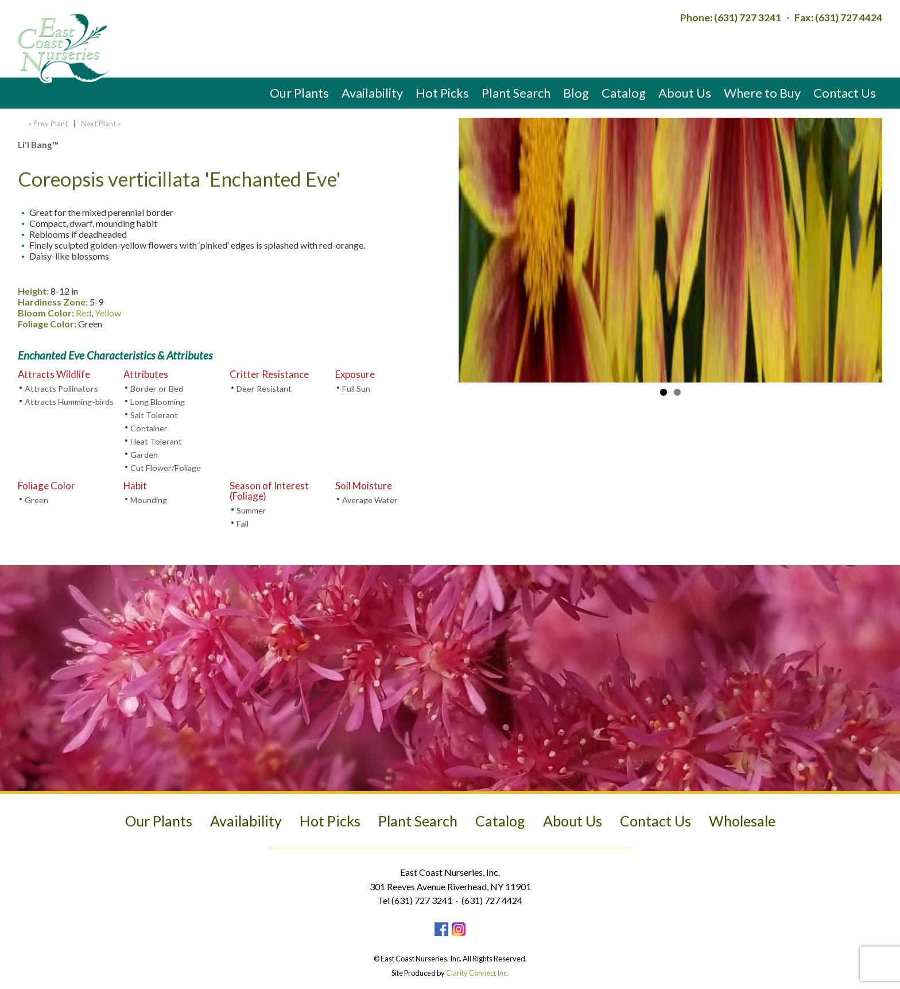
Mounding (148, 500)
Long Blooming (157, 402)
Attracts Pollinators (61, 388)
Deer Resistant (264, 388)
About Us (684, 93)
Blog (576, 93)
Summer (251, 510)
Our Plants (299, 93)
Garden (144, 454)
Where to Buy (762, 93)
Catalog (624, 93)
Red (83, 312)
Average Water (370, 500)
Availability (372, 93)
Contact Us (844, 93)
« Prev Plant (47, 123)
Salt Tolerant (154, 415)
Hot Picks (442, 93)
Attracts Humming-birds (69, 402)
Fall (242, 523)
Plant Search (516, 93)
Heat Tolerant (156, 441)
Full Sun (356, 388)
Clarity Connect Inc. (477, 973)
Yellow (108, 312)
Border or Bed (156, 388)
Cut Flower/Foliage (165, 468)
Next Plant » (102, 123)
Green (36, 500)
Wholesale (742, 820)
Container (149, 428)
